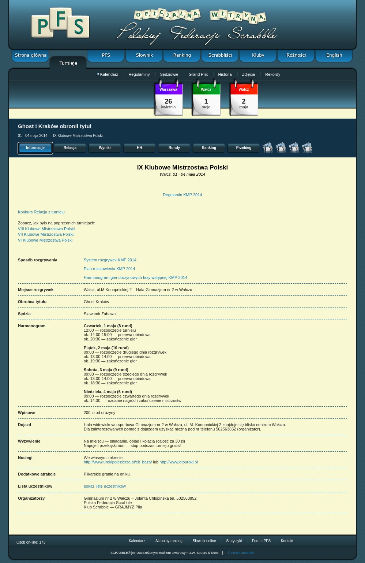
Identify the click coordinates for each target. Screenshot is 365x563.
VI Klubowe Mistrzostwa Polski (45, 240)
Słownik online (204, 541)
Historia (225, 74)
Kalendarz (107, 74)
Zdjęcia (248, 74)
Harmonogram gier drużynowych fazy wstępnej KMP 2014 (135, 277)
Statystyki (234, 541)
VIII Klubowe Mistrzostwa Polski (46, 229)
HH (139, 148)
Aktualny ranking (168, 541)
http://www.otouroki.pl (178, 462)
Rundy (174, 148)
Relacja (70, 148)
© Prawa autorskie (241, 553)
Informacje (35, 148)
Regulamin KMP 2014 (182, 195)
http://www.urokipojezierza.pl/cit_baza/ (118, 462)
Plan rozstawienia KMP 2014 (109, 268)
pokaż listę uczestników (105, 486)
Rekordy (272, 74)
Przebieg (244, 148)
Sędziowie (169, 74)
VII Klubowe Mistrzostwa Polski (46, 234)
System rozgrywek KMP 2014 (110, 260)
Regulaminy (139, 74)
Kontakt (287, 541)
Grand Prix (198, 74)
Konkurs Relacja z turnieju (41, 212)
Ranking (209, 148)
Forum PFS (261, 541)
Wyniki (104, 148)
